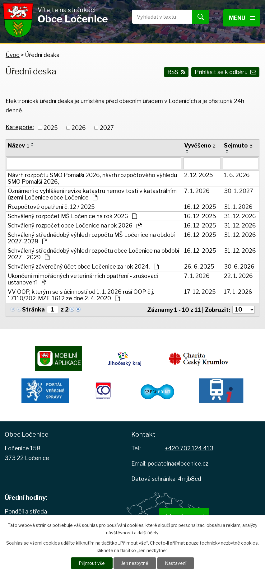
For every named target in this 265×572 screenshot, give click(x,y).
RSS (176, 72)
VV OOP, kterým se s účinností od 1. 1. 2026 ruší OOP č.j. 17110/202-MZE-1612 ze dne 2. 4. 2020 (81, 295)
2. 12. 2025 (198, 175)
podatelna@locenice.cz (178, 463)
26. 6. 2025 (199, 266)
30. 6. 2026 (239, 266)
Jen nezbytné (134, 563)
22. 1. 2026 (238, 276)
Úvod (13, 55)
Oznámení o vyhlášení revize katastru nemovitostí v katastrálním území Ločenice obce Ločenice (92, 194)
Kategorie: (20, 127)
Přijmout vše (92, 563)
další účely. (148, 532)
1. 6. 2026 (237, 175)
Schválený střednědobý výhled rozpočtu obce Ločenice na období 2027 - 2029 (93, 253)
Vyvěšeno (200, 145)
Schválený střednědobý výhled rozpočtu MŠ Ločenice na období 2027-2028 (91, 238)
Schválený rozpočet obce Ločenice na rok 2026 (75, 225)
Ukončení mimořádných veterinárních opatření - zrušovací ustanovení (83, 279)
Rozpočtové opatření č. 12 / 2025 (51, 207)
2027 (107, 127)
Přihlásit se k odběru (225, 72)
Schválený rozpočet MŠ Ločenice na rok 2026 (72, 216)
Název (18, 145)
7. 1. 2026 (197, 191)
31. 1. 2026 (238, 207)
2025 (51, 127)
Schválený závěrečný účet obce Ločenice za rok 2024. (83, 266)
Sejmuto (238, 145)
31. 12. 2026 (240, 216)
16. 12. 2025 (200, 207)
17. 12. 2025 (200, 291)
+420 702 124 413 (189, 448)
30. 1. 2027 (238, 191)
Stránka (33, 309)
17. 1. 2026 (238, 291)
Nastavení (175, 563)
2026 (79, 127)
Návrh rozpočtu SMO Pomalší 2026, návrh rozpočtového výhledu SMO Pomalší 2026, (92, 178)
